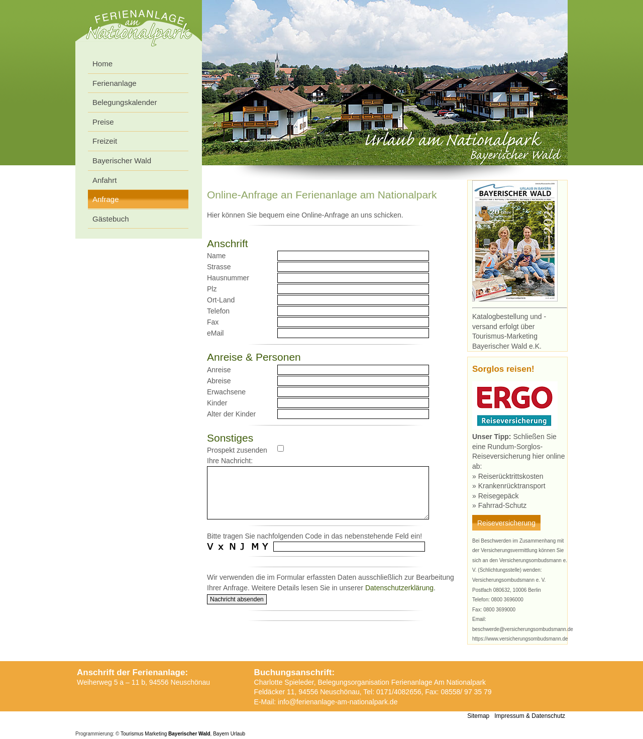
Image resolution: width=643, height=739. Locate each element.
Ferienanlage (114, 83)
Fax (213, 322)
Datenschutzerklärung (399, 588)
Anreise (219, 370)
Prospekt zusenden (237, 450)
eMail (215, 333)
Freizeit (104, 141)
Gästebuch (110, 219)
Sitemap (478, 715)
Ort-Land (221, 300)
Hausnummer (228, 278)
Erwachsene (226, 392)
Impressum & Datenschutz (529, 715)
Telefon (218, 311)
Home (102, 63)
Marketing (156, 733)
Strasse (219, 267)
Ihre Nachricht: (230, 461)
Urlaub (238, 733)
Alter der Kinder (231, 414)
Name (216, 256)
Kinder (217, 403)
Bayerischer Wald (121, 160)
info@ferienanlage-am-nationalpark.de (337, 702)
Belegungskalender (124, 102)
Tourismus (132, 733)
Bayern (221, 733)
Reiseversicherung (506, 523)
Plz (212, 289)
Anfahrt (104, 180)
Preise (103, 122)
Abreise (219, 381)
